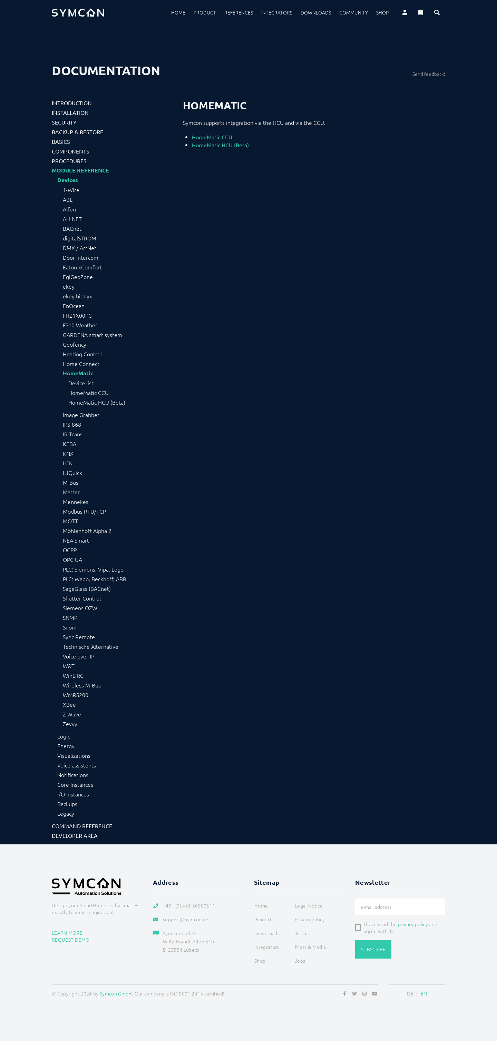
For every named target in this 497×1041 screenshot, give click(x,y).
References (238, 12)
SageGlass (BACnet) (87, 588)
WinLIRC (73, 675)
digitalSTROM (79, 238)
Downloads (316, 12)
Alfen (69, 209)
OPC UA (72, 559)
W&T (69, 665)
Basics (61, 141)
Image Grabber (81, 414)
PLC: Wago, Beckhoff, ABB (94, 578)
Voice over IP (78, 656)
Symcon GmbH (116, 993)
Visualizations (73, 755)
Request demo (70, 939)
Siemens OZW (80, 607)
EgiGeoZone (78, 276)
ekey (69, 286)
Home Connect (81, 363)
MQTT (70, 520)
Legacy (65, 813)
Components (70, 151)
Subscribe (373, 949)
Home (178, 12)
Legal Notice (309, 905)
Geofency (74, 344)
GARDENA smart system (92, 334)
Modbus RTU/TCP (84, 511)
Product (205, 12)
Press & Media (310, 946)
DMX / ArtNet (79, 247)
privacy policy (413, 924)
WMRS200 (75, 694)
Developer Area (75, 835)
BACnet (72, 228)
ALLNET (72, 218)
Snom (70, 627)
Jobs (300, 960)
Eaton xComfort (82, 267)
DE (410, 993)
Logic (63, 736)
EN (424, 993)
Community (353, 12)
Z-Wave (72, 714)
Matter (71, 491)
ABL (67, 199)
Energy (66, 745)
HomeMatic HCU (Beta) (96, 402)
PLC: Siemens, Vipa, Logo (93, 569)
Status (302, 933)
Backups (67, 803)
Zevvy (70, 723)
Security (64, 122)
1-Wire (71, 189)
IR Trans (72, 433)
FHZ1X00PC (77, 315)
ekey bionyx (77, 296)
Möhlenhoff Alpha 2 (87, 530)
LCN (67, 462)
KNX (68, 453)
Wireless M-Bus (82, 685)
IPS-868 (72, 424)
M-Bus (70, 482)
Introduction (72, 102)
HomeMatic (78, 373)
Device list (81, 382)
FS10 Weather (80, 324)
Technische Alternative (90, 646)
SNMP (70, 617)
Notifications (72, 774)
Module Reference (80, 170)
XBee (69, 704)
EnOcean (74, 305)
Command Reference (82, 825)
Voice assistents (76, 765)
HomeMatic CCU (88, 392)
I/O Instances (73, 794)
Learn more (67, 932)
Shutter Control (82, 598)
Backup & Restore (77, 131)
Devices (67, 180)
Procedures (69, 160)
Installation (70, 112)
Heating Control (82, 353)
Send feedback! (428, 73)
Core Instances (75, 784)
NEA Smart (76, 540)
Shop (382, 12)
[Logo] (78, 12)
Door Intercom (80, 257)
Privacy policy (310, 919)
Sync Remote (79, 636)
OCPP (70, 549)
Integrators (276, 12)
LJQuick (72, 472)
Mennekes (75, 501)
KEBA (69, 443)
